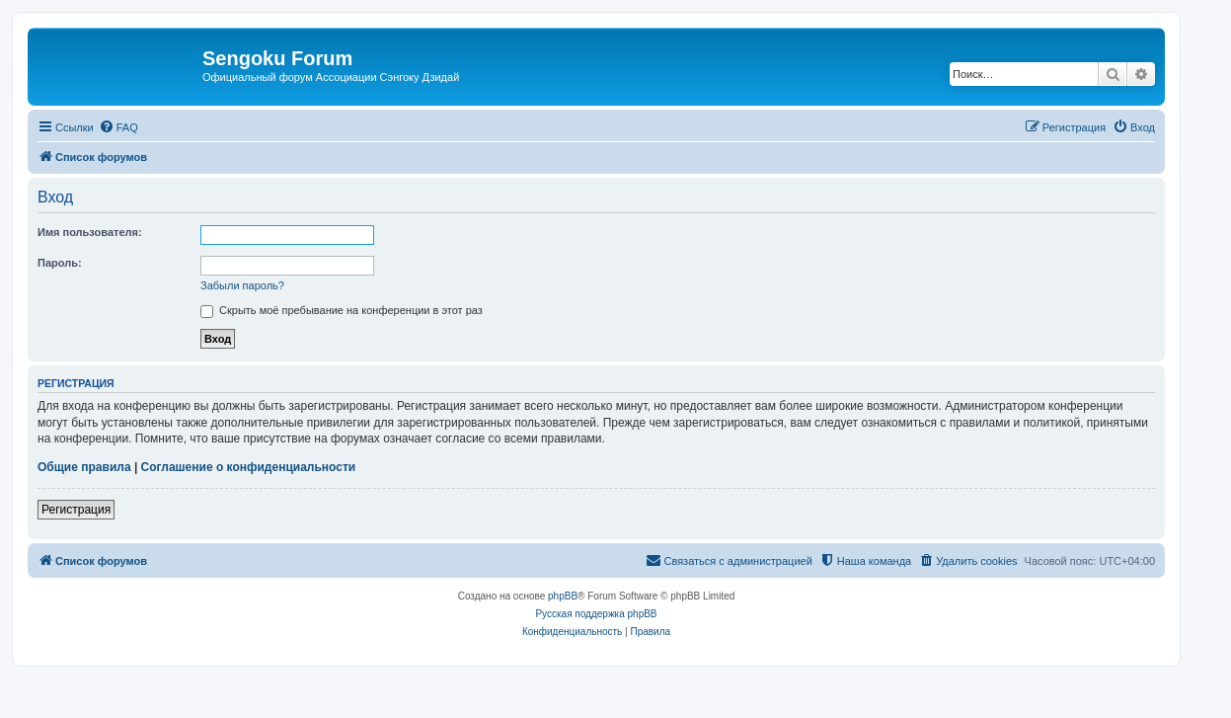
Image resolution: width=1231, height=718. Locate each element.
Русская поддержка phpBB (595, 613)
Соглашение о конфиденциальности (248, 467)
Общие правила (84, 467)
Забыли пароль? (242, 285)
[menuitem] (118, 127)
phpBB (562, 596)
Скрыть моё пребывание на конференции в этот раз (341, 310)
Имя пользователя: (90, 232)
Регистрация (76, 510)
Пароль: (60, 263)
